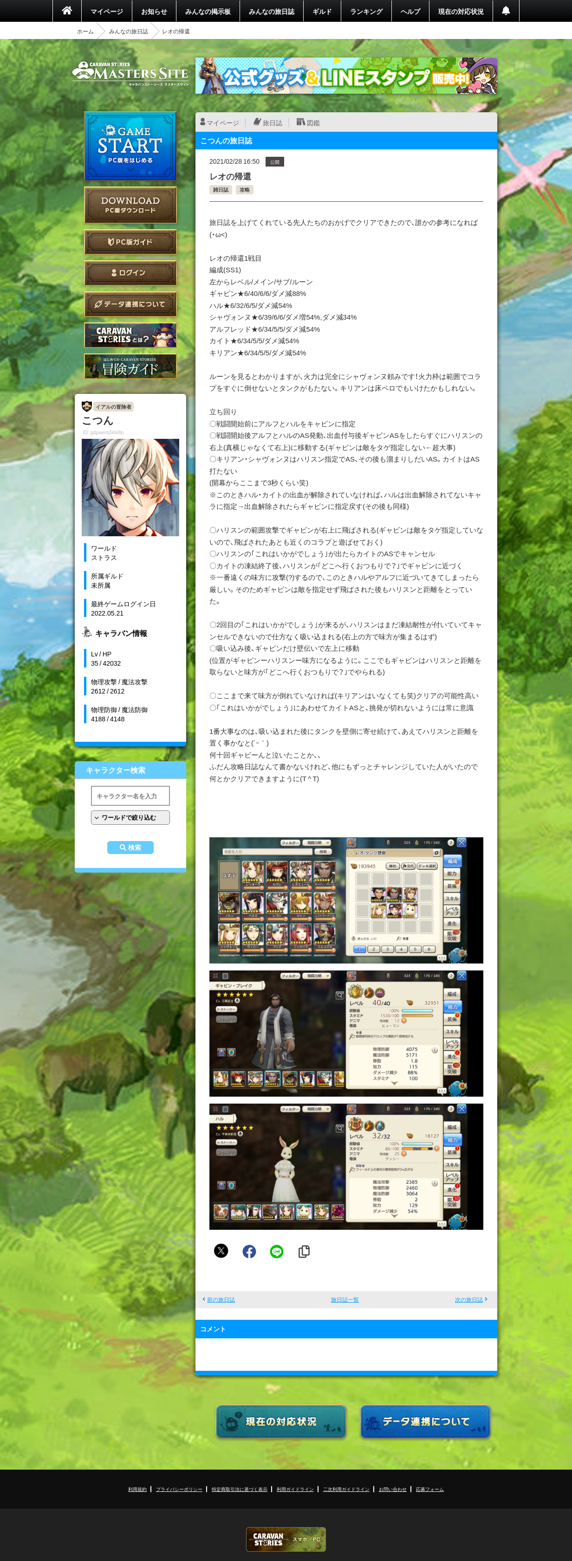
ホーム (85, 31)
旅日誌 (272, 122)
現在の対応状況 (461, 11)
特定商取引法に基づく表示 (239, 1488)
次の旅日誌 (469, 1299)
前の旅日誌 (221, 1299)
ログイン (130, 273)
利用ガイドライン (295, 1488)
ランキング (366, 11)
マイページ (107, 11)
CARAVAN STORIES (286, 1539)
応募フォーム (430, 1488)
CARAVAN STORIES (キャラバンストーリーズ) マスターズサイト (130, 74)
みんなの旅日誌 (271, 11)
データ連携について (130, 304)
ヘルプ (410, 11)
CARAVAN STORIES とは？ (130, 335)
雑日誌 (220, 189)
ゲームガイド (130, 366)
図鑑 (313, 122)
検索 (134, 847)
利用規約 (137, 1488)
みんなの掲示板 (208, 11)
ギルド (322, 11)
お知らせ (154, 11)
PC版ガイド (130, 242)
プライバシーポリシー (179, 1488)
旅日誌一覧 (345, 1299)
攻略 (245, 189)
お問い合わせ (393, 1488)
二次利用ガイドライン (346, 1488)
